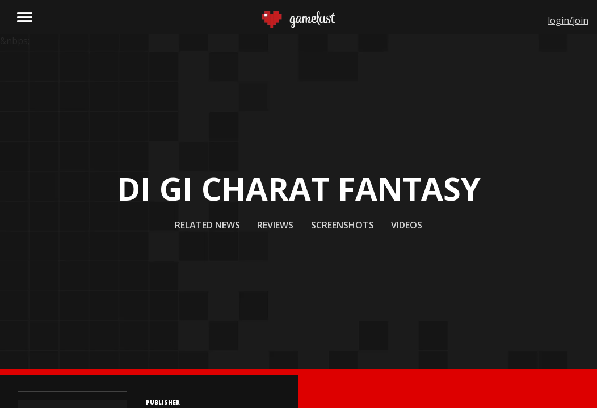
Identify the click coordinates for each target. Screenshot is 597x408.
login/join (568, 20)
